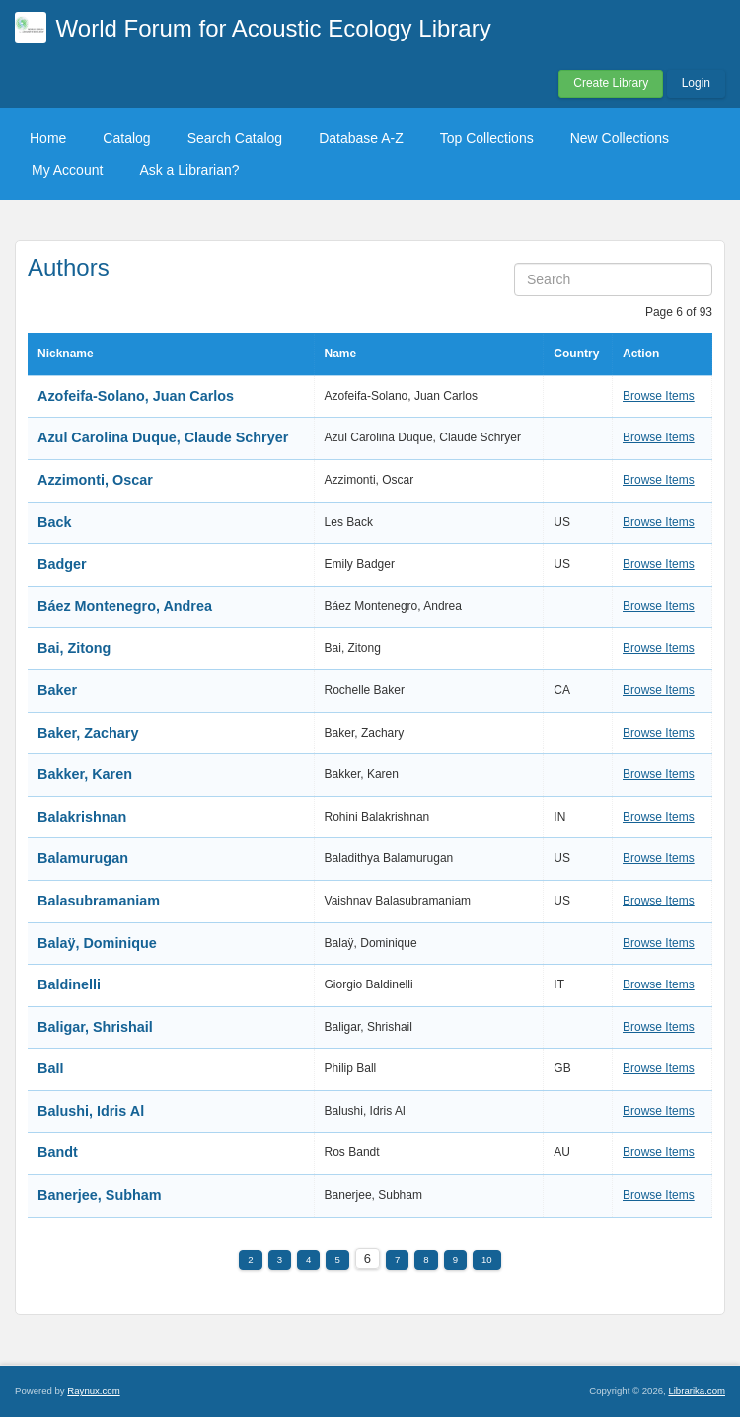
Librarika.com (696, 1390)
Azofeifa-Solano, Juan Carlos (135, 396)
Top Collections (487, 138)
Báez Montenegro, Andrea (124, 606)
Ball (50, 1068)
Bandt (57, 1152)
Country (576, 353)
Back (54, 522)
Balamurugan (82, 858)
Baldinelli (69, 984)
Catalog (126, 138)
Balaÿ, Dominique (97, 943)
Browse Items (659, 396)
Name (341, 353)
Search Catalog (235, 138)
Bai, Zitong (74, 648)
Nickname (65, 353)
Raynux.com (93, 1390)
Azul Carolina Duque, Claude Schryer (162, 437)
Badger (62, 564)
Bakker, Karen (84, 774)
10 (486, 1259)
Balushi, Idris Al (90, 1111)
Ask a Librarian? (189, 170)
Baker (57, 690)
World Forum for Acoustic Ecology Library (273, 28)
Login (696, 83)
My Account (67, 170)
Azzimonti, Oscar (95, 480)
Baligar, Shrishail (95, 1027)
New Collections (619, 138)
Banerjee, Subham (99, 1195)
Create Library (610, 83)
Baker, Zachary (87, 733)
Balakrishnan (81, 817)
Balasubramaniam (98, 900)
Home (48, 138)
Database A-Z (361, 138)
